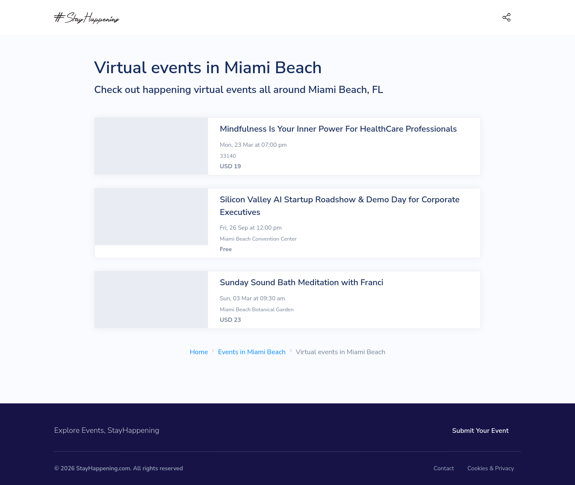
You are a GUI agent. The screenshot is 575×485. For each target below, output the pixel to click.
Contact (444, 468)
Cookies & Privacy (490, 468)
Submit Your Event (480, 430)
